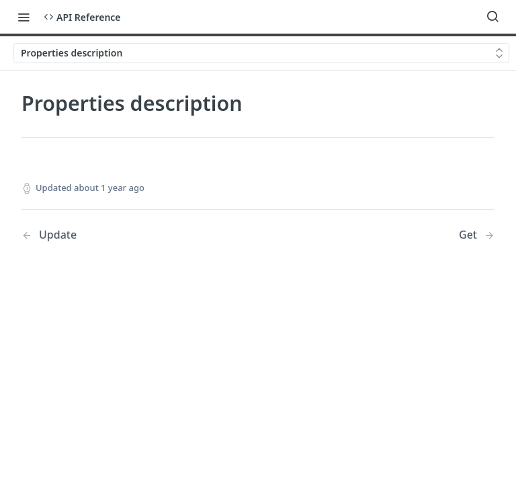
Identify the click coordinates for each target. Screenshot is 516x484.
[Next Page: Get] (476, 235)
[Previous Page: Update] (123, 235)
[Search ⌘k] (492, 17)
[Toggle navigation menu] (23, 17)
